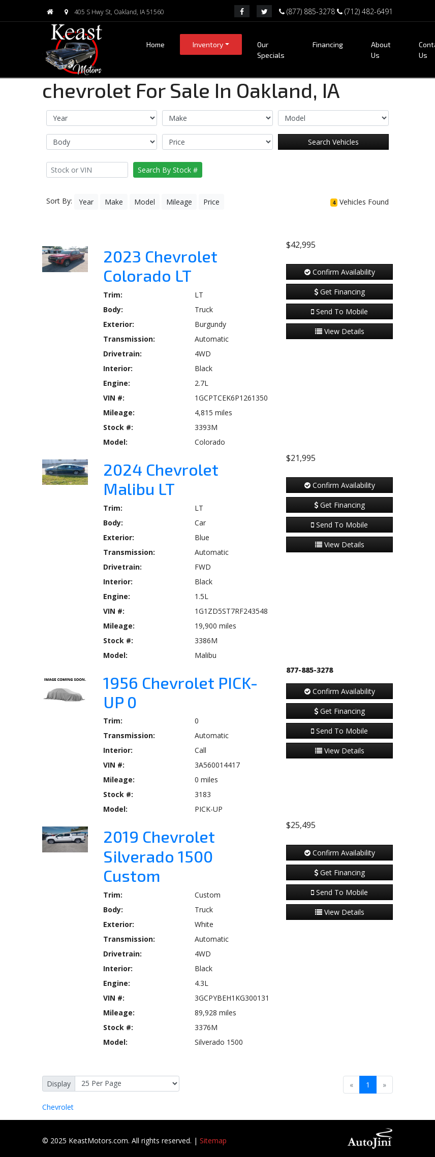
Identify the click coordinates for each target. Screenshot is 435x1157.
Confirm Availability (339, 272)
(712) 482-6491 (365, 10)
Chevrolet (58, 1107)
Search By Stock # (168, 170)
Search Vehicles (333, 142)
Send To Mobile (339, 311)
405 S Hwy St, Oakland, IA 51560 (112, 12)
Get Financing (339, 291)
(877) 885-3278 (308, 10)
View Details (339, 331)
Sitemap (213, 1140)
